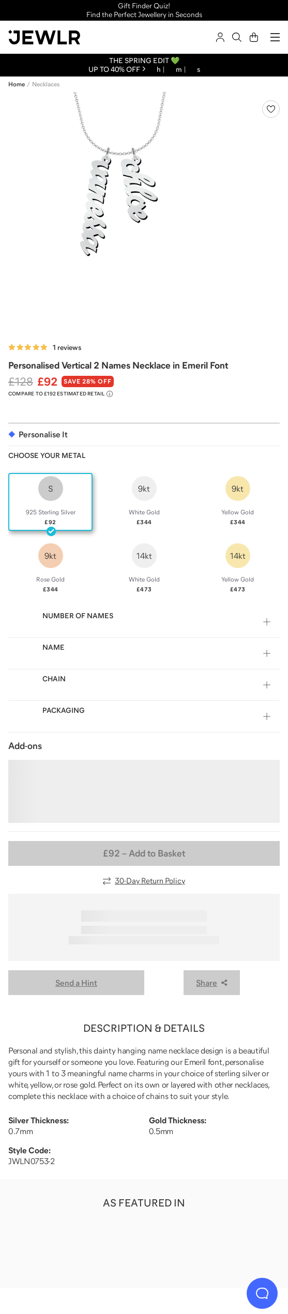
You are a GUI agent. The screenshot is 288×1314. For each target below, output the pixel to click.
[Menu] (275, 37)
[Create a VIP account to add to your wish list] (271, 109)
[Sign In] (220, 37)
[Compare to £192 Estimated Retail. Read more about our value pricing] (60, 394)
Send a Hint (76, 983)
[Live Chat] (262, 1293)
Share (212, 983)
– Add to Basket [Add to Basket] (144, 853)
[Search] (236, 37)
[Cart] (254, 37)
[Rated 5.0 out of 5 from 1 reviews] (44, 347)
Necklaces (45, 84)
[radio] (50, 502)
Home (16, 84)
